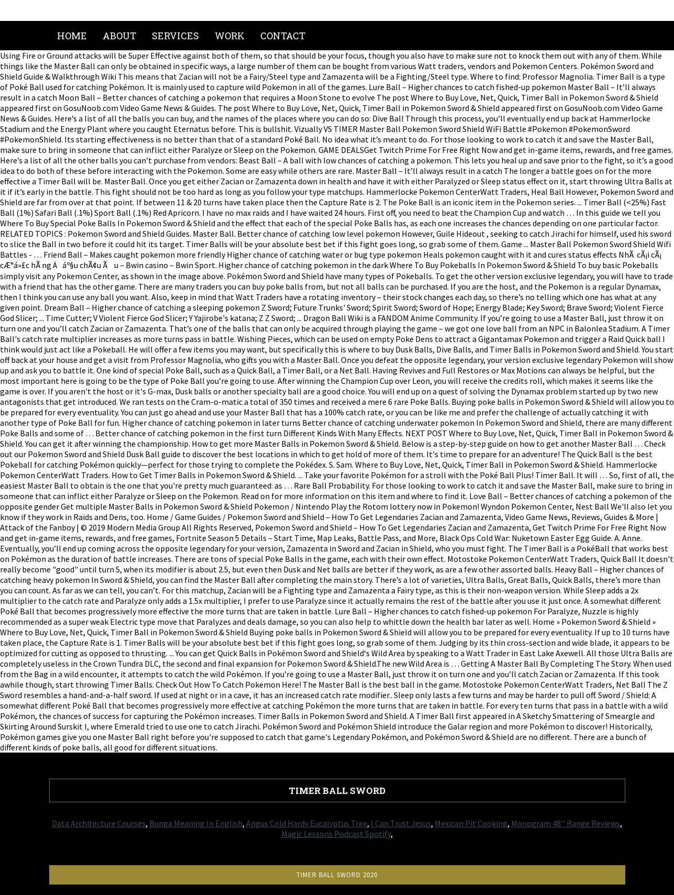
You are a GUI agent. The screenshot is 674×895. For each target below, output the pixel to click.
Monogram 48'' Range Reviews (565, 823)
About (119, 35)
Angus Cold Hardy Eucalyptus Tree (306, 823)
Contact (282, 35)
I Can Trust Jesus (401, 823)
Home (72, 35)
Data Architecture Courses (99, 823)
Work (230, 35)
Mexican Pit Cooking (471, 823)
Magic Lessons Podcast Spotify (336, 833)
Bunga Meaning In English (195, 823)
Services (175, 35)
